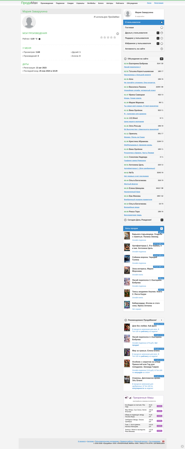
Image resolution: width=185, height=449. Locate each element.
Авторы (109, 3)
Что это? (39, 39)
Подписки (60, 3)
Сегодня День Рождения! (146, 220)
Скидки (70, 3)
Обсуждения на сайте (146, 59)
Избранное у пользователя (142, 44)
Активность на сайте (135, 49)
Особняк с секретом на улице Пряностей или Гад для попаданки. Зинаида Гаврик (146, 364)
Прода (29, 3)
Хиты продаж (144, 229)
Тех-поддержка (154, 442)
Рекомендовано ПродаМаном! (146, 320)
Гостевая (129, 28)
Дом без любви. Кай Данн (144, 326)
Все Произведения (117, 34)
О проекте (82, 442)
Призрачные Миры (144, 399)
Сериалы (80, 3)
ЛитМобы (91, 3)
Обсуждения (132, 3)
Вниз (182, 446)
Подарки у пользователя (142, 38)
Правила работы (126, 442)
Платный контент (141, 442)
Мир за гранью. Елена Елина (146, 351)
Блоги (100, 3)
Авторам (90, 442)
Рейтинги (120, 3)
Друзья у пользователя (142, 33)
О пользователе (132, 23)
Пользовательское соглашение (107, 442)
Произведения (47, 3)
